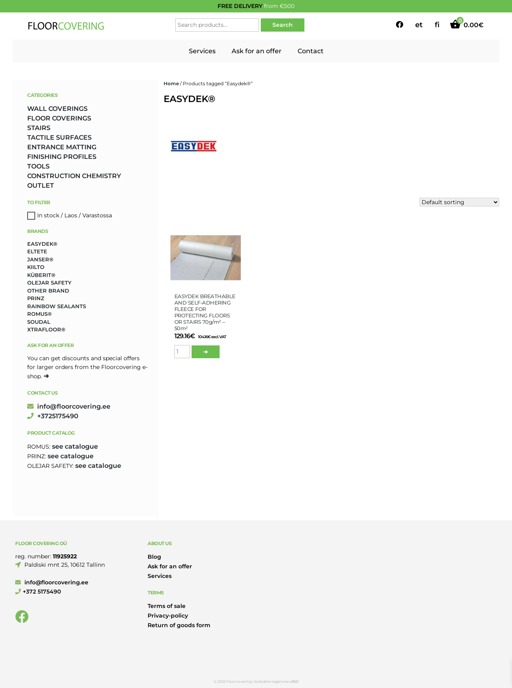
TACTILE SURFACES (59, 137)
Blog (154, 556)
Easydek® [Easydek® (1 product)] (42, 244)
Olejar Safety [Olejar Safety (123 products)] (49, 282)
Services (202, 51)
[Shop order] (459, 202)
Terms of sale (167, 606)
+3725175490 (52, 416)
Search (282, 24)
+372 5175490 (38, 591)
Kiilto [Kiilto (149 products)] (35, 267)
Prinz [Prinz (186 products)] (35, 298)
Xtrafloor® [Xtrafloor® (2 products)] (46, 329)
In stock (48, 215)
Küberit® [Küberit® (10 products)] (41, 275)
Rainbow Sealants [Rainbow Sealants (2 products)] (56, 306)
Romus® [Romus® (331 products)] (39, 314)
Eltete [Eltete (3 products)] (37, 251)
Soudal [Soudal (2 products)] (38, 322)
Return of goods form (179, 625)
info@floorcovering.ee (68, 406)
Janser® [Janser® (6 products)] (40, 259)
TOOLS (38, 166)
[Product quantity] (182, 351)
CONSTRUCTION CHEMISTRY (74, 176)
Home (171, 83)
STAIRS (38, 128)
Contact (311, 51)
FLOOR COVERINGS (59, 118)
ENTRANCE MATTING (61, 147)
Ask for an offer (257, 51)
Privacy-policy (168, 615)
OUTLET (40, 185)
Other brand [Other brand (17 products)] (48, 290)
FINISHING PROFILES (61, 156)
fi (437, 24)
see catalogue (75, 446)
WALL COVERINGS (57, 108)
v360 (294, 681)
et (419, 24)
